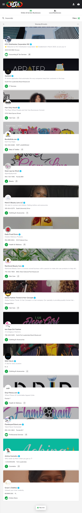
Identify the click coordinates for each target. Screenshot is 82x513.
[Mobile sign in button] (73, 4)
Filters (76, 18)
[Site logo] (14, 4)
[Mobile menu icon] (3, 4)
